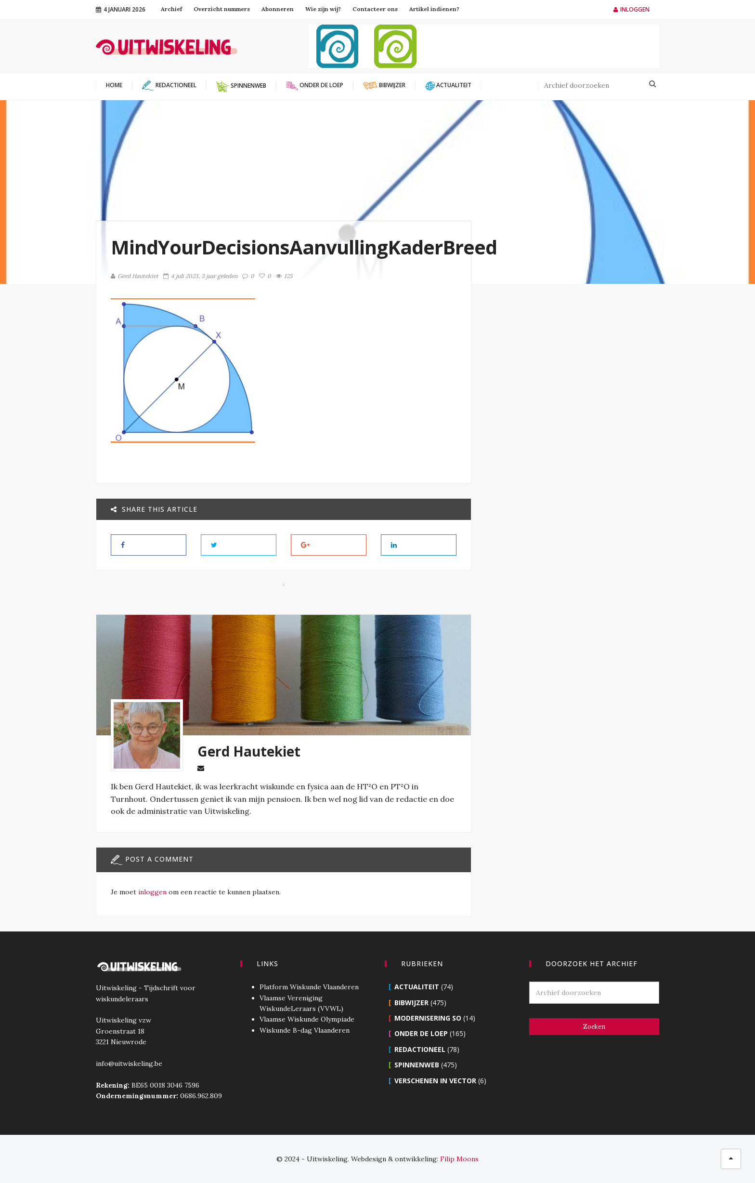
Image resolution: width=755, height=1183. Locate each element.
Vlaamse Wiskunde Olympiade (307, 1019)
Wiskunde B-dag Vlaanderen (305, 1030)
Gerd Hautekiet (134, 275)
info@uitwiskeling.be (129, 1063)
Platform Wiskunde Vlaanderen (309, 987)
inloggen (152, 892)
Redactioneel (419, 1049)
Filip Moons (459, 1159)
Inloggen (631, 9)
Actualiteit (416, 986)
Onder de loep (421, 1033)
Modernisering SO (427, 1018)
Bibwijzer (411, 1002)
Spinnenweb (416, 1064)
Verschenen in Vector (435, 1080)
